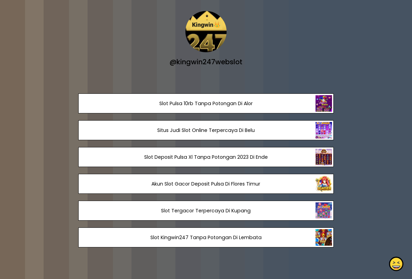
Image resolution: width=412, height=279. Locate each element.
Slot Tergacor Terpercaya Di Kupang (206, 210)
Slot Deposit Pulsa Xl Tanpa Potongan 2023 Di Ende (206, 157)
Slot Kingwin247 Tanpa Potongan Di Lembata (206, 237)
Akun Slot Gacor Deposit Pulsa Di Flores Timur (205, 183)
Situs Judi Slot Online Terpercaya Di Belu (206, 130)
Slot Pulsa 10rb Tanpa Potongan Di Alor (206, 103)
